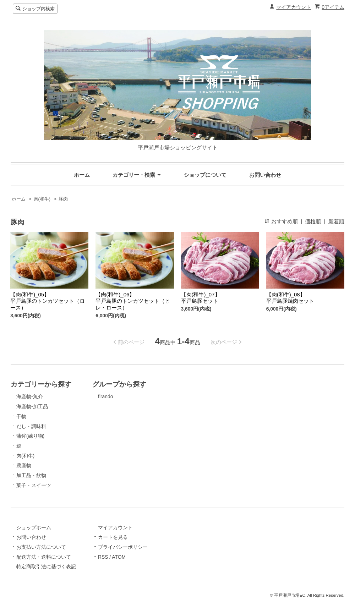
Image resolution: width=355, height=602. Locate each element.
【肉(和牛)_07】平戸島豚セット (200, 297)
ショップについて (205, 175)
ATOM (119, 557)
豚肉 (63, 199)
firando (105, 396)
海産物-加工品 (32, 406)
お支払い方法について (41, 547)
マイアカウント (293, 7)
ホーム (82, 175)
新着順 (336, 221)
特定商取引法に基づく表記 (46, 566)
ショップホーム (33, 527)
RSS (103, 557)
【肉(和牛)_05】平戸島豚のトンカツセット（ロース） (47, 301)
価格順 (313, 221)
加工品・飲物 (31, 475)
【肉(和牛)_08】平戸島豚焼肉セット (290, 297)
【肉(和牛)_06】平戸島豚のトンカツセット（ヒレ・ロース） (132, 301)
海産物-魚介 (29, 396)
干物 (21, 416)
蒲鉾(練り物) (30, 436)
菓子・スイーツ (33, 485)
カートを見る (113, 537)
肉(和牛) (42, 199)
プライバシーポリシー (123, 547)
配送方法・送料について (43, 557)
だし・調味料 (31, 426)
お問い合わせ (265, 175)
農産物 (23, 465)
